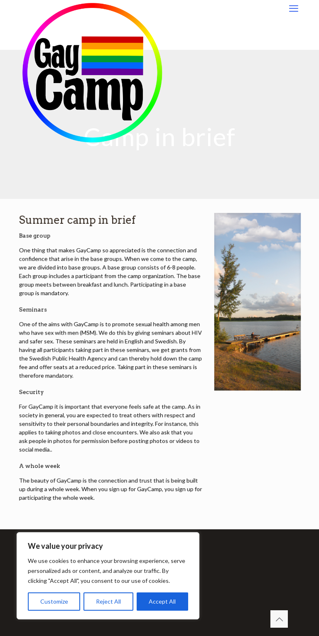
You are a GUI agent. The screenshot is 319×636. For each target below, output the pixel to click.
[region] (108, 575)
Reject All (108, 601)
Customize (54, 601)
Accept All (162, 601)
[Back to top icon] (279, 619)
